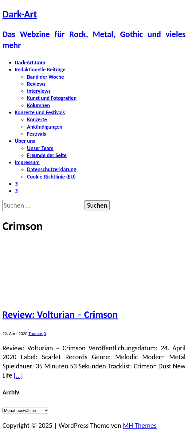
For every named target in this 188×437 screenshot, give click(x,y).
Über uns (25, 141)
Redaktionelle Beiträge (40, 69)
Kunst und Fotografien (51, 98)
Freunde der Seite (47, 155)
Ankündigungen (44, 126)
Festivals (36, 133)
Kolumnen (38, 105)
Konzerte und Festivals (40, 112)
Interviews (39, 91)
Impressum (27, 162)
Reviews (36, 84)
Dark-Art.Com (30, 62)
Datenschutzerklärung (51, 169)
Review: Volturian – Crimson (60, 315)
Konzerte (37, 119)
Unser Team (40, 148)
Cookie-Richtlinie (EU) (51, 176)
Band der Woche (45, 76)
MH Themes (140, 425)
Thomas (36, 333)
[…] (18, 375)
